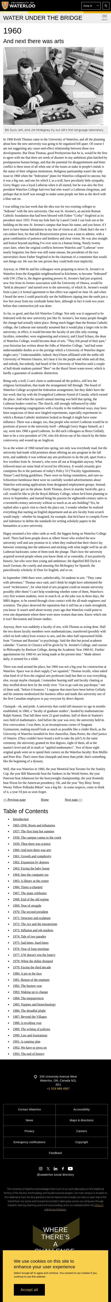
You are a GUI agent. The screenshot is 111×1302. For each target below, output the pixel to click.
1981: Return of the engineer (31, 979)
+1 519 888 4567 (58, 1088)
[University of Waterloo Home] (19, 6)
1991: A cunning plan (26, 1041)
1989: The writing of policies (31, 1029)
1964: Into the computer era (30, 874)
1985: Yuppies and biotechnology (34, 1004)
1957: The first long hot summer (33, 831)
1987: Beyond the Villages (30, 1016)
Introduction (21, 819)
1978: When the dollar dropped (33, 961)
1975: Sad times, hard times (30, 942)
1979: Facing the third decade (32, 967)
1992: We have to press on (30, 1047)
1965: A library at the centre (31, 881)
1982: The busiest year (27, 985)
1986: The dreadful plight (29, 1010)
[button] (91, 5)
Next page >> (73, 799)
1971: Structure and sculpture (32, 917)
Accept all (29, 1290)
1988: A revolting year (27, 1023)
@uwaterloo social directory (55, 1174)
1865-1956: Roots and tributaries (34, 825)
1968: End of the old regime (31, 899)
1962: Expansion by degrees (31, 862)
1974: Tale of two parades (29, 936)
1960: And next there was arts (32, 850)
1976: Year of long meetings (31, 948)
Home (45, 799)
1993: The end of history (28, 1053)
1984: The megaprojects (28, 998)
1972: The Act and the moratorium (35, 924)
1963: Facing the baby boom (31, 868)
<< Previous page (14, 799)
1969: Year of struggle (27, 905)
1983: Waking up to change (30, 992)
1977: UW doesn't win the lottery (34, 955)
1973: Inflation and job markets (33, 930)
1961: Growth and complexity (32, 856)
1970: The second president (30, 911)
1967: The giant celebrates (30, 893)
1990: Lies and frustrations (30, 1035)
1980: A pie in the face (27, 973)
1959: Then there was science (32, 843)
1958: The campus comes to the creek (37, 837)
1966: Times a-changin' (28, 887)
